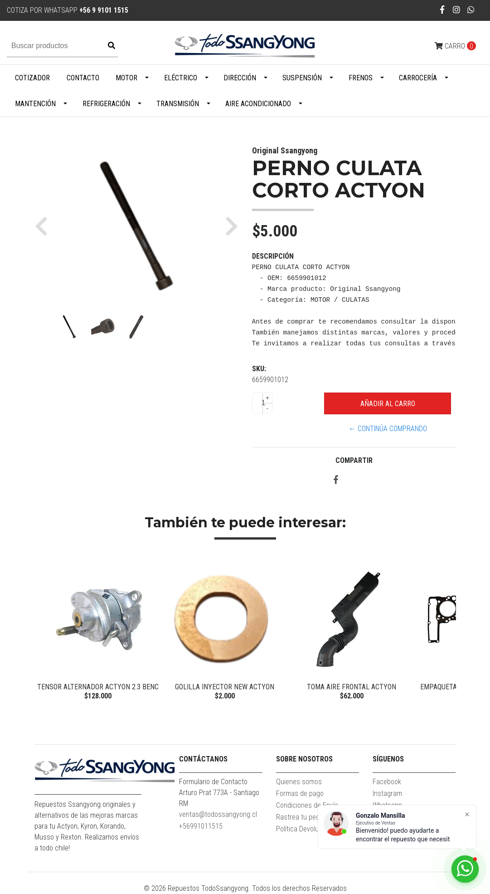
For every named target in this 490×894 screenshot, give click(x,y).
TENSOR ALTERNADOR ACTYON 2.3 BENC (98, 687)
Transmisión (177, 103)
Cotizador (32, 78)
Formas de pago (300, 793)
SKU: (259, 368)
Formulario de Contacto (213, 781)
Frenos (361, 78)
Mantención (35, 103)
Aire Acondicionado (258, 103)
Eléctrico (180, 78)
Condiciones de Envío (307, 805)
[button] (44, 226)
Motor (126, 78)
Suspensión (302, 78)
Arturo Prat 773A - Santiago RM (219, 798)
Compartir (354, 460)
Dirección (239, 78)
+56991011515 (201, 826)
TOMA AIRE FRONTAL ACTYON (351, 687)
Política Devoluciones (307, 829)
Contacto (83, 78)
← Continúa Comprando (388, 428)
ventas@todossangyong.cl (218, 814)
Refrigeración (106, 103)
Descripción (273, 256)
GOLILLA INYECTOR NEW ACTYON (224, 687)
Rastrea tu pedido (302, 817)
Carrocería (418, 78)
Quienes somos (299, 781)
